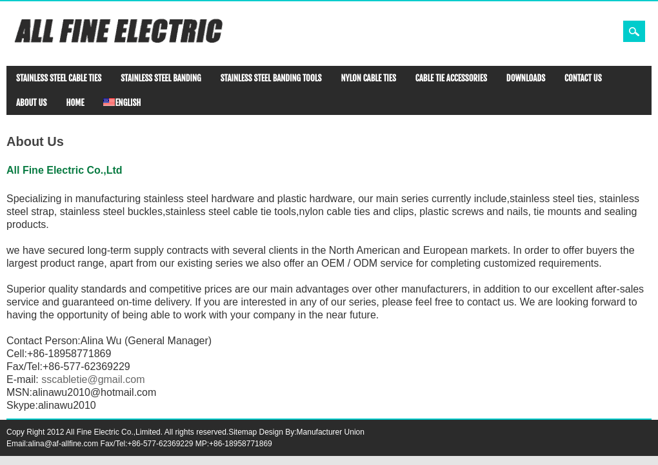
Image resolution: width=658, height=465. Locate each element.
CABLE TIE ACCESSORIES (451, 78)
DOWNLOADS (525, 78)
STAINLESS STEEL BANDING (161, 78)
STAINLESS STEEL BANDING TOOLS (271, 78)
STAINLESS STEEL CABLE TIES (58, 78)
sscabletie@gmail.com (93, 379)
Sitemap (242, 432)
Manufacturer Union (330, 432)
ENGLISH (122, 103)
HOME (75, 103)
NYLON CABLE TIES (368, 78)
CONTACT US (583, 78)
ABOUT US (31, 103)
